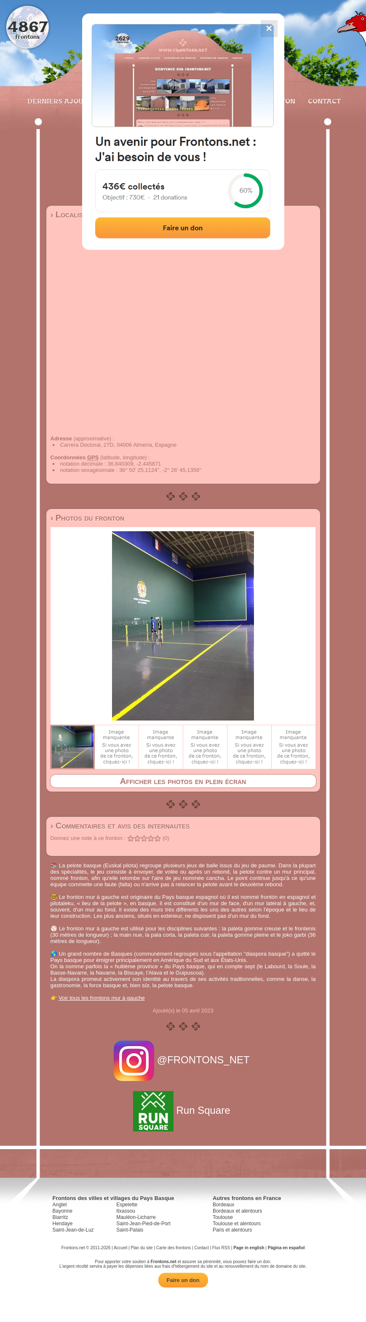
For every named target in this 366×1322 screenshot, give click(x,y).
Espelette (126, 1205)
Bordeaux (223, 1205)
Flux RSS (221, 1247)
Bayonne (62, 1211)
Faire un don (183, 1280)
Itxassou (125, 1211)
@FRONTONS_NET (183, 1059)
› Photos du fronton (87, 517)
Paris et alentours (232, 1230)
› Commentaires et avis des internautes (120, 825)
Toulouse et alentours (237, 1224)
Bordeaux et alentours (237, 1211)
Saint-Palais (129, 1230)
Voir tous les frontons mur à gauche (102, 998)
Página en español (286, 1247)
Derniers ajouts (59, 101)
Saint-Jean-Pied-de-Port (143, 1224)
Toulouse (223, 1217)
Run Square (183, 1110)
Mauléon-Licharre (135, 1217)
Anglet (60, 1205)
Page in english (248, 1247)
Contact (323, 101)
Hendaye (63, 1224)
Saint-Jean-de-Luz (73, 1230)
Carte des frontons (173, 1247)
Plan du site (141, 1247)
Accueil (120, 1247)
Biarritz (60, 1217)
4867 (27, 26)
